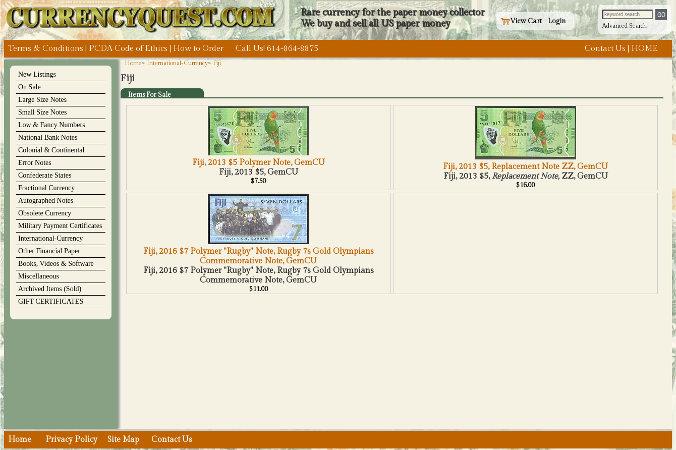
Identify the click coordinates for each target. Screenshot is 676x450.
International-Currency (50, 238)
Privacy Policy (71, 439)
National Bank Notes (47, 137)
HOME (644, 48)
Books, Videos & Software (56, 263)
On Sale (29, 87)
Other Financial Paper (49, 251)
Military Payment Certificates (60, 226)
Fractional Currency (46, 188)
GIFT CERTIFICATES (50, 301)
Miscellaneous (38, 276)
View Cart (521, 21)
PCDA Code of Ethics (128, 48)
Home (133, 63)
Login (557, 21)
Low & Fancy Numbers (51, 125)
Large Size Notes (42, 99)
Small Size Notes (42, 112)
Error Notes (34, 162)
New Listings (37, 74)
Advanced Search (624, 25)
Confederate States (44, 175)
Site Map (123, 439)
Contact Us (605, 48)
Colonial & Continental (51, 150)
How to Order (198, 48)
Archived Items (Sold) (49, 289)
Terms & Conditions (45, 48)
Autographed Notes (45, 200)
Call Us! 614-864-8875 (277, 48)
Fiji (217, 63)
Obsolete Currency (44, 213)
